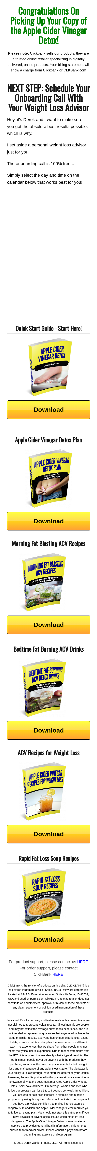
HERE (82, 962)
